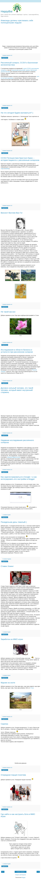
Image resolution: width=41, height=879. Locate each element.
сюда (2, 168)
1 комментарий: (6, 514)
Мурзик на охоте (8, 683)
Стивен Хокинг (7, 566)
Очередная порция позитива (13, 775)
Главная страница (20, 871)
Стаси (32, 688)
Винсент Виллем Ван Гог (12, 213)
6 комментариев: (6, 559)
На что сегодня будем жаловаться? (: (17, 113)
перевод (6, 168)
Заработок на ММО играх (12, 639)
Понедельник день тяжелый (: (14, 522)
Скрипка (4, 724)
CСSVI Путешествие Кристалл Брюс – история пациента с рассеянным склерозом (20, 159)
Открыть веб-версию (20, 874)
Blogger (23, 877)
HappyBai (11, 11)
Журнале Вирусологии (13, 457)
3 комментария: (6, 675)
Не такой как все (8, 312)
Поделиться (4, 57)
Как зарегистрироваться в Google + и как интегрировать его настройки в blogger (19, 478)
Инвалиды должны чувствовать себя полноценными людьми (17, 21)
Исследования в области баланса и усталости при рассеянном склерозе (17, 351)
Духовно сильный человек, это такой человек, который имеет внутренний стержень (17, 390)
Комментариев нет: (7, 55)
